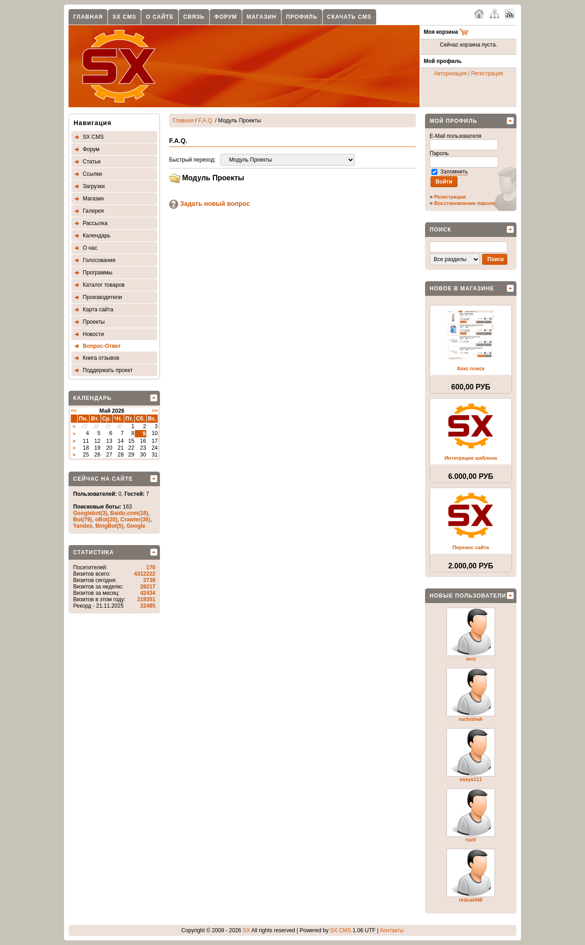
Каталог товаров (104, 285)
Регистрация (487, 73)
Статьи (92, 161)
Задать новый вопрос (209, 203)
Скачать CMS (349, 17)
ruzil (471, 839)
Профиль (302, 17)
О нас (90, 248)
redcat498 (470, 900)
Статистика (93, 552)
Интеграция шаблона (471, 458)
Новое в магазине (462, 288)
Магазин (262, 17)
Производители (102, 297)
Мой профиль (453, 121)
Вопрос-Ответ (102, 346)
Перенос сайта (470, 547)
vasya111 (471, 779)
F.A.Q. (205, 120)
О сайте (160, 17)
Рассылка (95, 223)
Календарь (97, 235)
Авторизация (450, 73)
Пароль (440, 153)
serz (471, 659)
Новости (93, 334)
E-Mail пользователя (456, 136)
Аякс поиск (471, 368)
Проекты (94, 322)
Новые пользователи (468, 596)
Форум (225, 17)
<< (74, 410)
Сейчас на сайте (103, 479)
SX (246, 930)
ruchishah (471, 719)
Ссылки (92, 174)
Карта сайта (98, 309)
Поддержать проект (108, 370)
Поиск (441, 229)
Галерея (93, 211)
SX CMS (124, 17)
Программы (97, 272)
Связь (194, 17)
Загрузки (94, 186)
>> (155, 410)
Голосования (99, 260)
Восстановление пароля (464, 203)
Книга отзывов (101, 358)
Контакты (392, 930)
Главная (88, 17)
